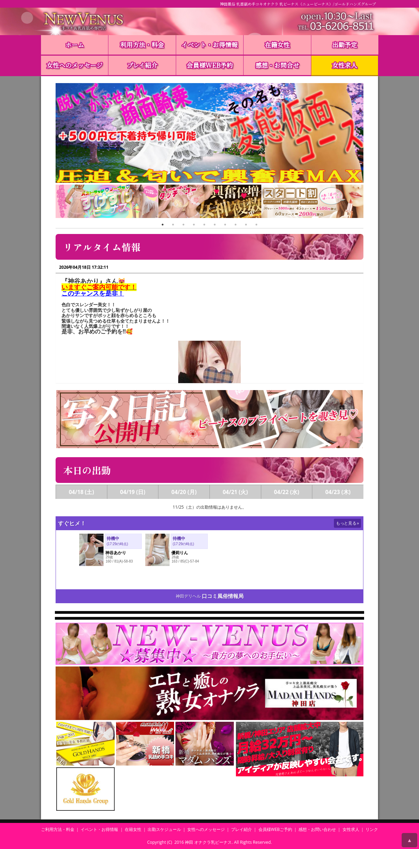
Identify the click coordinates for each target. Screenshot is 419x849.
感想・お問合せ (277, 65)
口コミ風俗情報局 (223, 596)
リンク (371, 829)
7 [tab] (225, 224)
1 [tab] (162, 224)
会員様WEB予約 (210, 65)
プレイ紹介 (142, 65)
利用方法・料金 (142, 44)
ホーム (74, 44)
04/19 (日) (133, 492)
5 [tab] (204, 224)
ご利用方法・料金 (57, 829)
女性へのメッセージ (74, 65)
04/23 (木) (338, 492)
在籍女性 (277, 44)
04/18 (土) (81, 492)
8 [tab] (235, 224)
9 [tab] (246, 224)
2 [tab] (173, 224)
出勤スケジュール (164, 829)
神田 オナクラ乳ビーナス (208, 842)
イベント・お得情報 (209, 44)
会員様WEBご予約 (275, 829)
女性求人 (344, 65)
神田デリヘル (188, 596)
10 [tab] (256, 224)
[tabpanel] (107, 202)
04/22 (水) (286, 492)
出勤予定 (344, 44)
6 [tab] (214, 224)
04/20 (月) (184, 492)
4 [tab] (193, 224)
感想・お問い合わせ (317, 829)
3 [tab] (183, 224)
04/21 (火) (235, 492)
